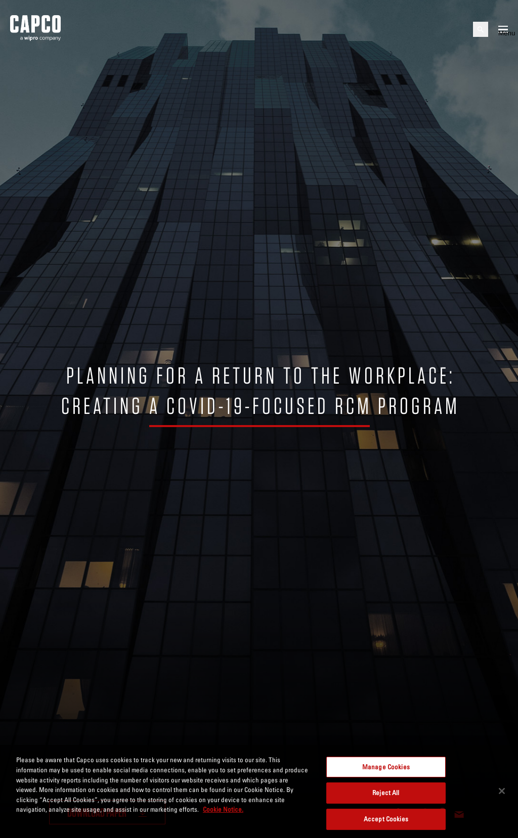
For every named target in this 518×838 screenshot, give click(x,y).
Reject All (385, 797)
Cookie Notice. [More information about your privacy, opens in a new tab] (223, 813)
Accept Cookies (386, 823)
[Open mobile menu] (503, 29)
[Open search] (480, 29)
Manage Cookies (386, 771)
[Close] (502, 795)
